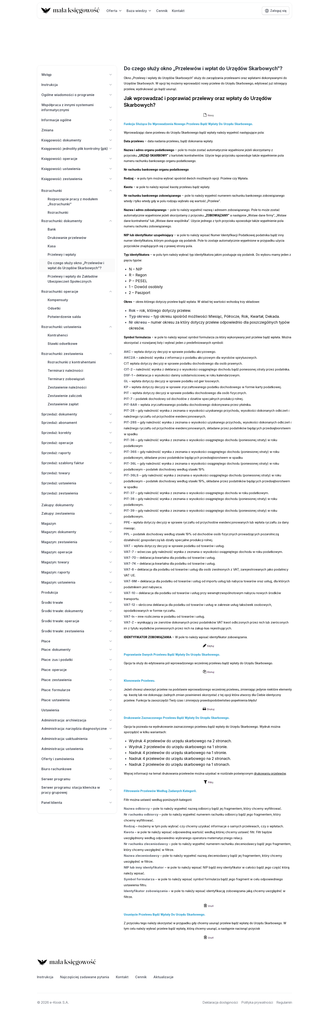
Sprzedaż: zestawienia (77, 493)
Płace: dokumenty (77, 649)
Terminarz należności (65, 370)
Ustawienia (77, 710)
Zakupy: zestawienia (77, 513)
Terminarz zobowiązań (66, 379)
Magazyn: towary (77, 562)
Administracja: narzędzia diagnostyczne (77, 728)
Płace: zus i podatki (77, 660)
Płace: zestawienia (77, 680)
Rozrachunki (77, 190)
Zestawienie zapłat (63, 404)
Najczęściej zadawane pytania (84, 977)
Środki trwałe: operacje (77, 621)
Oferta (114, 11)
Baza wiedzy (139, 11)
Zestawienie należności (67, 387)
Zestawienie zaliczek (65, 396)
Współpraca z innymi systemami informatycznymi (77, 107)
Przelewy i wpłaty (62, 254)
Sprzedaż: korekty (77, 433)
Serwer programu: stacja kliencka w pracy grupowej (77, 790)
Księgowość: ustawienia (77, 169)
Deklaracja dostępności (220, 1002)
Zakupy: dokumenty (77, 505)
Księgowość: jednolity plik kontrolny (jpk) (77, 148)
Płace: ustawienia (77, 700)
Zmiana (77, 130)
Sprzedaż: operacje (77, 443)
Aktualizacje (163, 977)
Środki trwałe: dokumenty (77, 611)
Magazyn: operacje (77, 552)
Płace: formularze (77, 690)
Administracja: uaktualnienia (77, 739)
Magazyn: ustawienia (77, 582)
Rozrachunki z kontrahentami (72, 362)
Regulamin (284, 1002)
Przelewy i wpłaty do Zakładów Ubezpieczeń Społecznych (73, 278)
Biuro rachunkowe (77, 769)
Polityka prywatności (257, 1002)
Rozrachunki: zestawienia (77, 354)
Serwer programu (77, 779)
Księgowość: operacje (77, 159)
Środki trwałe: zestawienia (77, 631)
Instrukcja (77, 85)
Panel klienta (77, 802)
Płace (77, 641)
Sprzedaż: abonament (77, 422)
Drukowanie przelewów (67, 238)
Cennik (162, 11)
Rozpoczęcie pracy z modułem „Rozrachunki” (73, 201)
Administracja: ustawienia (77, 749)
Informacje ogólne (77, 120)
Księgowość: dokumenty (77, 140)
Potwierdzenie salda (64, 317)
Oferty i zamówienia (77, 759)
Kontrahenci (58, 335)
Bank (52, 229)
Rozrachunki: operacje (77, 291)
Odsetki (54, 308)
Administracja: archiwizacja (77, 720)
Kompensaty (58, 300)
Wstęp (77, 74)
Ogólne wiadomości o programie (77, 95)
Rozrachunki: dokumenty (77, 221)
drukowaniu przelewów (270, 773)
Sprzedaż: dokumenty (77, 414)
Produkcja (77, 592)
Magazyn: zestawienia (77, 542)
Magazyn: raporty (77, 572)
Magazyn (77, 523)
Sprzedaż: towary (77, 473)
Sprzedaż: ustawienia (77, 483)
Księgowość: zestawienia (77, 179)
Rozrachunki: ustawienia (77, 327)
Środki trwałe (77, 602)
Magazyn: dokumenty (77, 532)
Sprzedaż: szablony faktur (77, 463)
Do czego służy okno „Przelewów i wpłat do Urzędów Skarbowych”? (76, 265)
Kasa (52, 246)
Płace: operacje (77, 670)
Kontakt (178, 11)
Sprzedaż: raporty (77, 453)
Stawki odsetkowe (62, 343)
